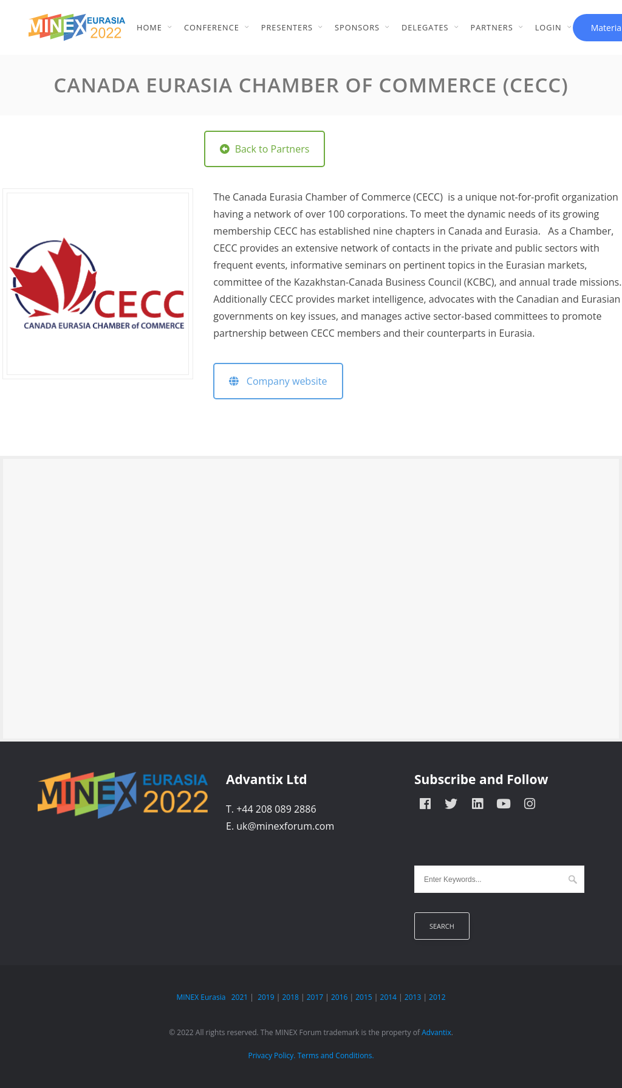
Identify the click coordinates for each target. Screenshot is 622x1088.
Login (548, 27)
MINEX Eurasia (200, 997)
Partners (492, 27)
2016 (339, 997)
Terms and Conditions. (336, 1055)
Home (149, 27)
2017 (315, 997)
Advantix (436, 1032)
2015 (363, 997)
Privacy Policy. (271, 1055)
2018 (290, 997)
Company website (278, 381)
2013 (413, 997)
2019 (266, 997)
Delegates (425, 27)
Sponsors (357, 27)
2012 (437, 997)
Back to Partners (264, 149)
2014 (388, 997)
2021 (239, 997)
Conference (211, 27)
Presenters (287, 27)
